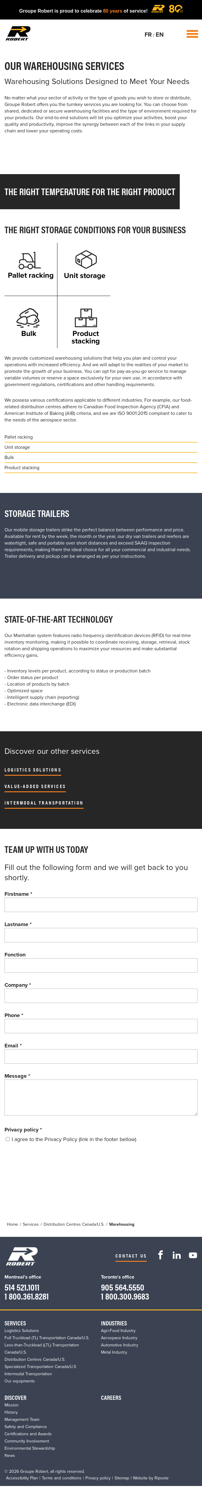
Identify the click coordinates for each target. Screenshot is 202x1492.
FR (148, 35)
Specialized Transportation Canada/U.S (40, 1372)
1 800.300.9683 (125, 1301)
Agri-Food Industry (118, 1336)
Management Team (22, 1425)
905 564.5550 (122, 1292)
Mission (12, 1411)
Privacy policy (23, 1135)
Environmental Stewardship (30, 1454)
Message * (17, 1076)
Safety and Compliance (26, 1432)
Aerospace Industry (119, 1343)
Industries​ (114, 1328)
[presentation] (50, 1169)
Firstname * (18, 894)
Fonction (15, 954)
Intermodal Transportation (44, 802)
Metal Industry (114, 1358)
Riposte (162, 1484)
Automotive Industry (119, 1351)
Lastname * (18, 924)
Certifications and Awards (28, 1439)
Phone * (14, 1015)
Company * (18, 985)
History (11, 1418)
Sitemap (122, 1484)
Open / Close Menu (192, 34)
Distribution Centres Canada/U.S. (35, 1365)
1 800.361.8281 (27, 1301)
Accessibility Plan (22, 1484)
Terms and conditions (61, 1484)
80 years (112, 11)
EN (160, 35)
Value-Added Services (35, 786)
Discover (15, 1403)
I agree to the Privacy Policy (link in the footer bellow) (74, 1145)
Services (15, 1328)
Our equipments (20, 1387)
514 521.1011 (22, 1292)
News (10, 1461)
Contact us (131, 1261)
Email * (13, 1045)
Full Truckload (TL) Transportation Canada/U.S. (47, 1343)
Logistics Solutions (33, 769)
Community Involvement (27, 1447)
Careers (111, 1403)
